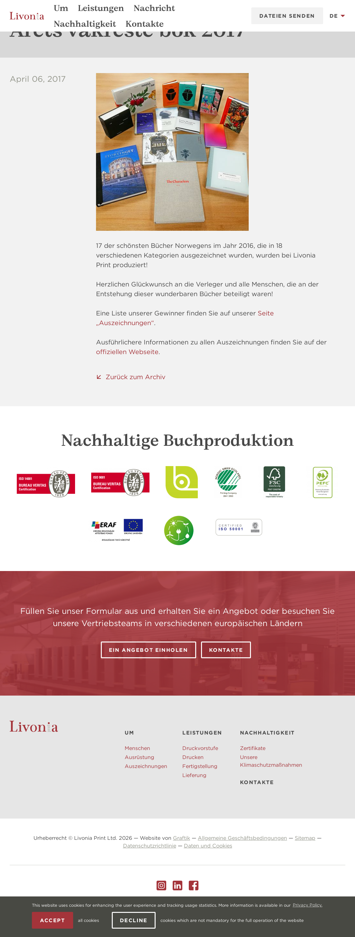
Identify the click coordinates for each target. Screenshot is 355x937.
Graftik (181, 867)
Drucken (193, 786)
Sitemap (305, 867)
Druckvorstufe (200, 777)
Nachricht (154, 8)
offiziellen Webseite (127, 381)
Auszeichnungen (146, 795)
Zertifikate (252, 777)
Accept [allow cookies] (52, 920)
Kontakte (145, 24)
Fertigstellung (199, 795)
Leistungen (101, 8)
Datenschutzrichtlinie (149, 875)
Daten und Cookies (208, 875)
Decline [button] (134, 920)
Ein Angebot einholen (148, 679)
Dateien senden (287, 16)
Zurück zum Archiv (136, 406)
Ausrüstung (139, 786)
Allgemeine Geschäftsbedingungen (242, 867)
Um (61, 8)
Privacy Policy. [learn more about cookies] (307, 905)
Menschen (137, 777)
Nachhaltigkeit (85, 24)
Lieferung (194, 804)
